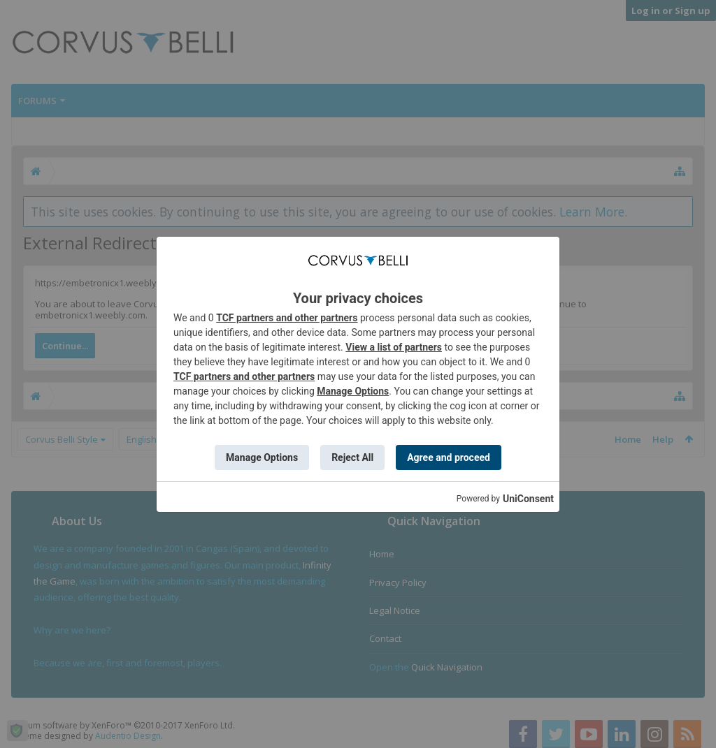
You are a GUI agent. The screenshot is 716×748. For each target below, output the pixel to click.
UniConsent (528, 498)
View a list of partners (393, 347)
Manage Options (353, 391)
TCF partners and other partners (286, 317)
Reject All (352, 457)
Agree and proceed (448, 457)
